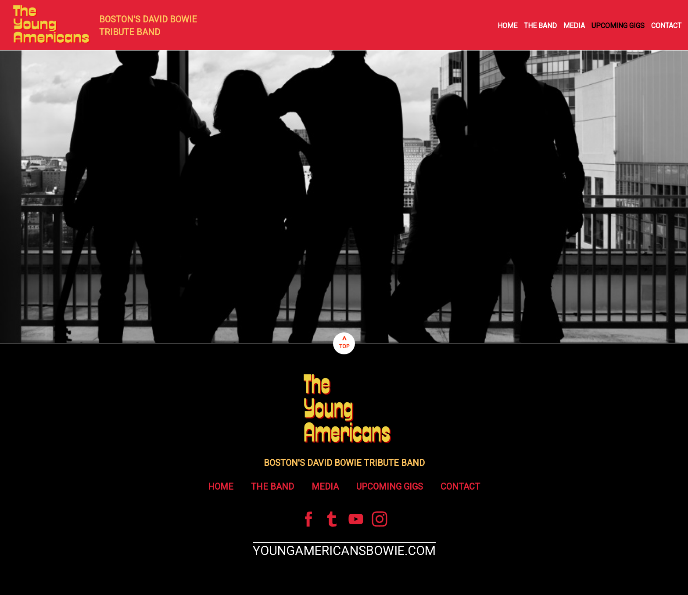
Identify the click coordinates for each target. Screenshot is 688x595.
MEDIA (574, 26)
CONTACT (666, 26)
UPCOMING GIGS (618, 26)
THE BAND (540, 26)
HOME (507, 26)
